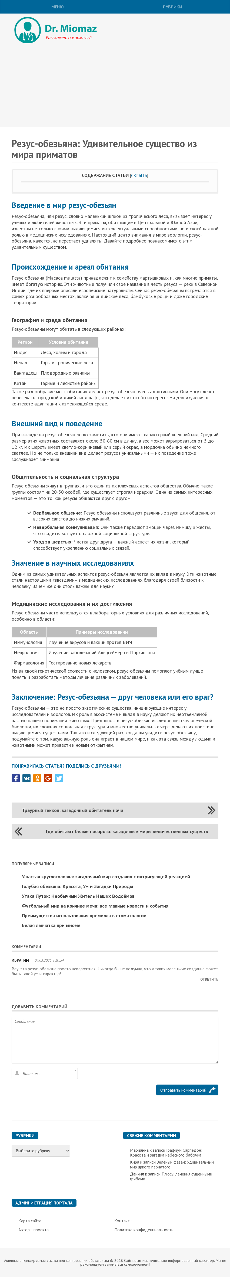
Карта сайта (29, 1220)
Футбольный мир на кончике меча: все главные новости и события (95, 906)
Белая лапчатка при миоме (51, 925)
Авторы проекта (33, 1229)
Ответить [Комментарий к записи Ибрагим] (209, 979)
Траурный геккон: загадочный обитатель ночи (72, 810)
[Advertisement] (115, 87)
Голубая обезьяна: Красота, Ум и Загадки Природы (77, 886)
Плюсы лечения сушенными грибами (171, 1176)
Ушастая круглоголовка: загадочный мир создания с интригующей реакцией (106, 876)
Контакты (123, 1220)
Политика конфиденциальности (144, 1229)
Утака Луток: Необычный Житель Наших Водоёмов (78, 896)
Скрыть (139, 175)
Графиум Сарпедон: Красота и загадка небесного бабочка (166, 1152)
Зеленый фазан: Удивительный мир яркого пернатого (172, 1164)
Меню (57, 6)
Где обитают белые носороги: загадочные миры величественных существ (127, 831)
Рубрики (172, 6)
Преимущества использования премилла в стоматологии (84, 915)
